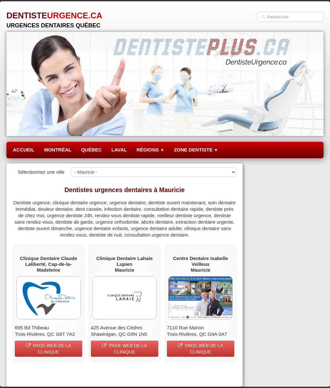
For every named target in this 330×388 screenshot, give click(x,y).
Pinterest (226, 374)
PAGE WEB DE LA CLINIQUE (48, 348)
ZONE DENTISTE (196, 149)
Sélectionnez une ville (41, 172)
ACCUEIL (23, 149)
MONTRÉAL (58, 149)
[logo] (54, 17)
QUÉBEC (91, 149)
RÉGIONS (150, 149)
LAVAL (119, 149)
